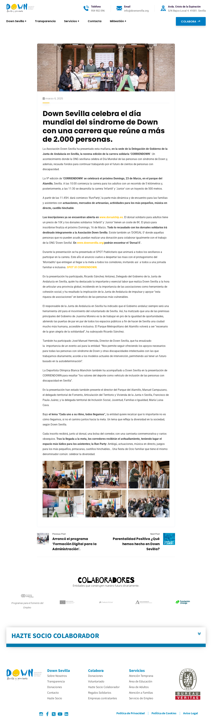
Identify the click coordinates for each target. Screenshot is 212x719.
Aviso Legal (190, 713)
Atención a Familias (141, 692)
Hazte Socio (54, 698)
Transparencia (56, 681)
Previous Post (59, 534)
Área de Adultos (139, 687)
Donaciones (54, 687)
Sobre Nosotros (57, 676)
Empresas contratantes (102, 698)
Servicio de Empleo (141, 698)
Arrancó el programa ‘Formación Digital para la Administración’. (74, 544)
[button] (106, 637)
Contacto (53, 692)
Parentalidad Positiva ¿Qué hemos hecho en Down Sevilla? (136, 544)
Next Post (155, 534)
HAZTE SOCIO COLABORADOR (55, 635)
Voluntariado (96, 681)
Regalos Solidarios (99, 692)
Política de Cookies (164, 713)
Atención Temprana (141, 676)
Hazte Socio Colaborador (104, 687)
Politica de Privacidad (130, 713)
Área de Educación (140, 681)
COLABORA (191, 21)
